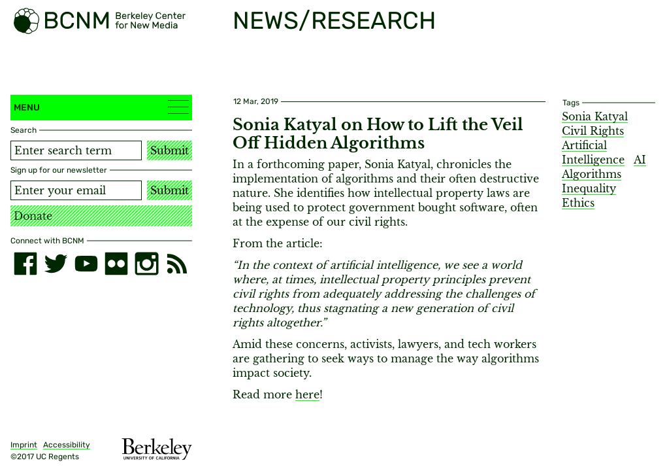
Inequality (589, 188)
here (307, 394)
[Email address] (76, 190)
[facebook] (25, 264)
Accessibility (66, 444)
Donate (33, 215)
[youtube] (86, 264)
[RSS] (177, 264)
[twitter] (56, 264)
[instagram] (146, 264)
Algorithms (591, 174)
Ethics (578, 202)
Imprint (23, 444)
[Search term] (76, 150)
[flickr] (116, 264)
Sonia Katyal (595, 116)
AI (640, 159)
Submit (169, 150)
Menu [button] (101, 107)
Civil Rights (593, 130)
